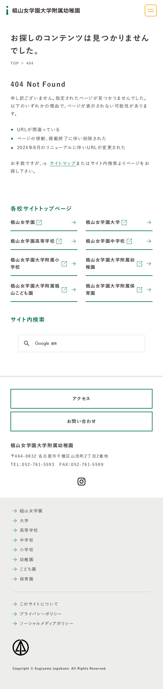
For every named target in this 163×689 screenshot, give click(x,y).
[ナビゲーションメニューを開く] (151, 10)
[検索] (80, 343)
